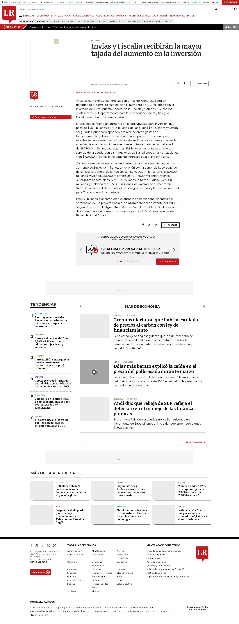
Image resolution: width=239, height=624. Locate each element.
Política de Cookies (156, 573)
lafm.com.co (152, 611)
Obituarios (97, 580)
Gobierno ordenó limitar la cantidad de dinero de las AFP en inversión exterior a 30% (53, 383)
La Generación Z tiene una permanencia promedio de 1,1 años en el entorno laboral (192, 515)
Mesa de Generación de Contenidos (164, 551)
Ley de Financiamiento (129, 21)
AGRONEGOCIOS (105, 15)
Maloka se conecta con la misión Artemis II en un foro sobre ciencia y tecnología (132, 515)
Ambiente (121, 482)
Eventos (121, 569)
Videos (95, 591)
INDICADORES (177, 15)
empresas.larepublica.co (88, 607)
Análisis (120, 551)
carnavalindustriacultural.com (76, 611)
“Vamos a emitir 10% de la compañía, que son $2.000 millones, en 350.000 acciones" (192, 491)
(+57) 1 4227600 (38, 562)
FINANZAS (28, 15)
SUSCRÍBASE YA (167, 261)
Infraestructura (99, 576)
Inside (120, 576)
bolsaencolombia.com (142, 607)
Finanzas (71, 573)
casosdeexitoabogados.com (44, 611)
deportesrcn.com (39, 615)
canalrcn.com (101, 611)
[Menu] (20, 16)
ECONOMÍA (43, 15)
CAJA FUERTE (160, 15)
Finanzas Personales (102, 573)
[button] (80, 250)
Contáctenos (153, 558)
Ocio (119, 580)
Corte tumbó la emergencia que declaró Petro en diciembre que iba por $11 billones (52, 364)
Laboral (182, 507)
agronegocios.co (64, 607)
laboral (39, 377)
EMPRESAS (57, 15)
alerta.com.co (168, 611)
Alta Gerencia (98, 551)
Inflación (54, 21)
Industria (40, 395)
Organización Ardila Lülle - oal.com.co (198, 608)
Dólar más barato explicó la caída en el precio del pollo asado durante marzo (155, 369)
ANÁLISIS (121, 15)
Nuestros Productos (156, 554)
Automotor (41, 314)
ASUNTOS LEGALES (139, 15)
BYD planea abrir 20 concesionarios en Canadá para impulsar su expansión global (71, 491)
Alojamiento (74, 21)
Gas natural (89, 21)
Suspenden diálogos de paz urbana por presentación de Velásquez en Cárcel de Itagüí (70, 516)
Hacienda (39, 335)
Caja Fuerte (97, 554)
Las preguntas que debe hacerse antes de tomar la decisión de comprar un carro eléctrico (51, 322)
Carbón (112, 21)
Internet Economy (76, 580)
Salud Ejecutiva (124, 584)
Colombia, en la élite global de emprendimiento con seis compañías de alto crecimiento (53, 403)
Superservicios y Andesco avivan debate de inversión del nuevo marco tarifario (131, 491)
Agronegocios (74, 551)
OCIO (68, 15)
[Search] (216, 9)
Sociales (71, 591)
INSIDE (190, 15)
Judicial (60, 507)
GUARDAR (200, 83)
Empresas (72, 569)
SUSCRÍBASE (230, 2)
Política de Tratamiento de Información (166, 569)
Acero (168, 21)
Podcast (71, 584)
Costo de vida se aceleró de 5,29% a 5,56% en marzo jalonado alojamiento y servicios (51, 343)
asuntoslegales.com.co (41, 607)
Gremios (102, 21)
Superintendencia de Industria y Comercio (168, 576)
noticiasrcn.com (135, 611)
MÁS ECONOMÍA (193, 442)
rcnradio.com (117, 611)
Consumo (72, 562)
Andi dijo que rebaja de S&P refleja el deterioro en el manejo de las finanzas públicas (155, 409)
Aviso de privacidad (156, 562)
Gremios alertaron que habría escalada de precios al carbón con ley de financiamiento (156, 325)
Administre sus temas (44, 117)
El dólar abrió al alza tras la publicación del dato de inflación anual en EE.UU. (52, 422)
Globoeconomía (125, 573)
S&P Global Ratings (152, 21)
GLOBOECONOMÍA (83, 15)
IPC (63, 21)
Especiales (97, 569)
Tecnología (123, 507)
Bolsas (38, 416)
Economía (122, 562)
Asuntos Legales (75, 554)
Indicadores (73, 576)
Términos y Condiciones (158, 565)
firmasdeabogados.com (116, 607)
